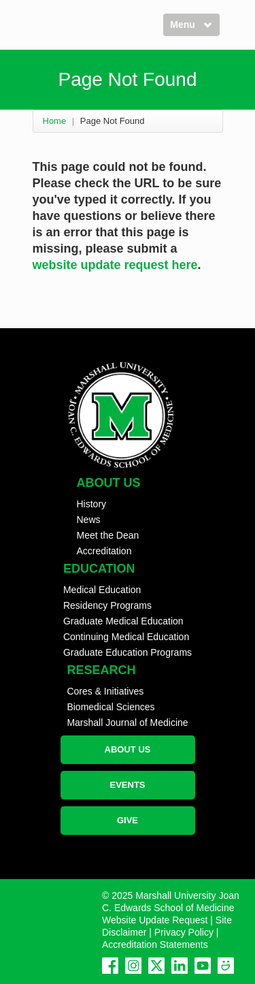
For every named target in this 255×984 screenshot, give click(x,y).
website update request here (115, 265)
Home (55, 121)
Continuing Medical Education (126, 636)
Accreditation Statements (155, 944)
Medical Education (102, 589)
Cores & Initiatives (105, 691)
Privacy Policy (184, 932)
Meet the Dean (108, 535)
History (92, 503)
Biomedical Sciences (110, 706)
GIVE (127, 820)
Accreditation (104, 550)
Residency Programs (107, 605)
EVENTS (127, 785)
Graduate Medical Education (123, 621)
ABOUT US (128, 749)
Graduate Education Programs (127, 652)
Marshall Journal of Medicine (127, 722)
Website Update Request (154, 920)
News (89, 519)
